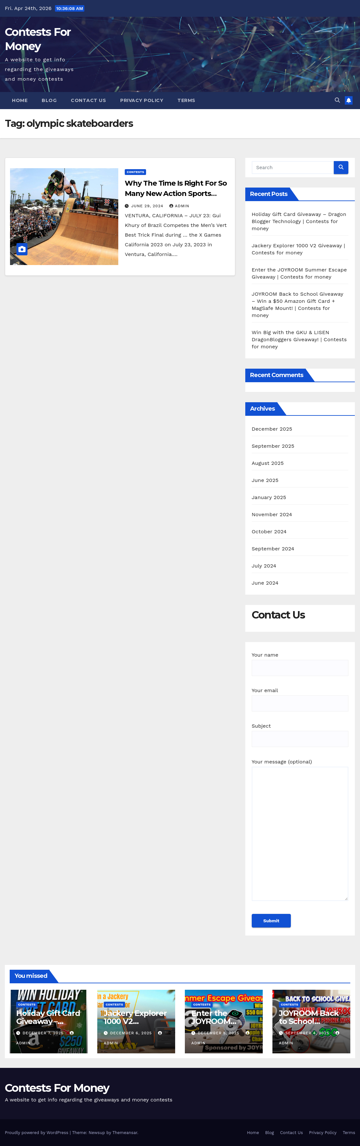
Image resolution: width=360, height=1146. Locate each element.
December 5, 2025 (219, 1033)
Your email (300, 696)
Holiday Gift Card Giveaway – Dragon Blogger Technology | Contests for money (299, 221)
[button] (337, 100)
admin (179, 206)
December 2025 (272, 429)
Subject (300, 732)
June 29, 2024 (148, 206)
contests (135, 172)
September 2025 (273, 446)
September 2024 (273, 549)
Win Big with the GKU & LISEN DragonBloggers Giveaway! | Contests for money (299, 339)
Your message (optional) (300, 833)
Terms (186, 100)
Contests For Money (57, 1088)
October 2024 (269, 531)
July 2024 (264, 566)
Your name (300, 661)
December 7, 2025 (44, 1033)
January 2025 (269, 497)
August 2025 (268, 463)
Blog (49, 100)
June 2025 (265, 480)
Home (19, 100)
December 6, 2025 (132, 1033)
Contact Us (88, 100)
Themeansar (124, 1132)
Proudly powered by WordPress (37, 1132)
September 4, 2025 (308, 1033)
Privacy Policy (141, 100)
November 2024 (272, 514)
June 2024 (265, 583)
